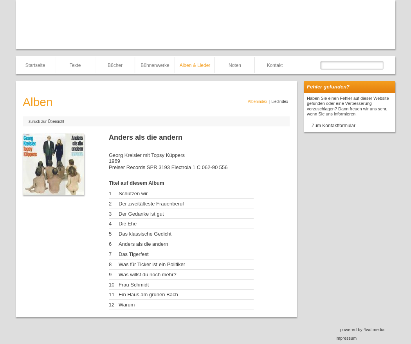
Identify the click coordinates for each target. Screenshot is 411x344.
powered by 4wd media (362, 329)
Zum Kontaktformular (333, 125)
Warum (127, 305)
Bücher (115, 65)
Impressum (346, 338)
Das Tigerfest (134, 254)
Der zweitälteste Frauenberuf (151, 204)
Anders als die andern (143, 244)
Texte (75, 65)
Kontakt (275, 65)
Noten (235, 65)
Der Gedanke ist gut (141, 214)
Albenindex (257, 101)
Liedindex (279, 101)
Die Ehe (128, 224)
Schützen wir (133, 193)
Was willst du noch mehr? (148, 274)
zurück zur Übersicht (46, 121)
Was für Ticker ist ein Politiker (152, 264)
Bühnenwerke (155, 65)
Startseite (35, 65)
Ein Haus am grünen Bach (148, 294)
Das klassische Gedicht (145, 234)
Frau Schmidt (134, 285)
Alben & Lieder (195, 65)
